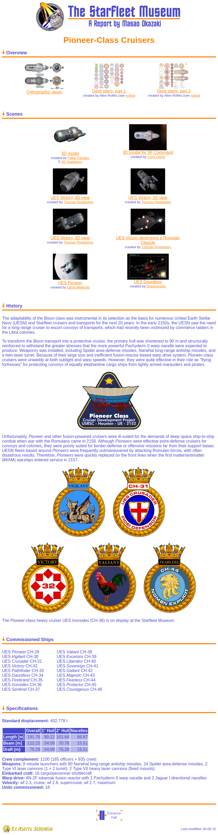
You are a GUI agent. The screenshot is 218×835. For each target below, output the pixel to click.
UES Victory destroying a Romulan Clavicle (148, 240)
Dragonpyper (156, 286)
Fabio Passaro (78, 158)
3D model (70, 153)
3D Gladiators (71, 162)
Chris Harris (156, 157)
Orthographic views (44, 92)
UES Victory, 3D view (70, 197)
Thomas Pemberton (78, 202)
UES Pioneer (70, 283)
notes (130, 95)
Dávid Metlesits (78, 287)
